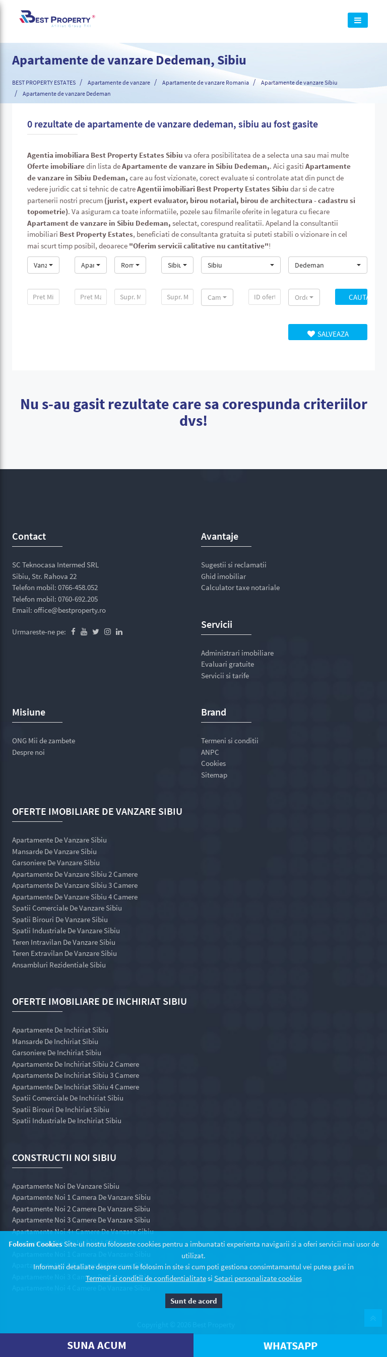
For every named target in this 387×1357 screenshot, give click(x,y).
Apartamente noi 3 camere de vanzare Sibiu (81, 1219)
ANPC (210, 752)
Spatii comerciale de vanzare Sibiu (67, 908)
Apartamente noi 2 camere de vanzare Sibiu (81, 1208)
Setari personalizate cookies (258, 1278)
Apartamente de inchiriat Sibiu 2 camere (75, 1064)
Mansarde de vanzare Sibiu (54, 851)
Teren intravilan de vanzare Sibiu (63, 942)
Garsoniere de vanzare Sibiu (56, 862)
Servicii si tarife (225, 675)
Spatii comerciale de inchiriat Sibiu (67, 1098)
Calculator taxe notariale (240, 587)
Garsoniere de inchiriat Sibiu (56, 1052)
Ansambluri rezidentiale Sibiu (59, 965)
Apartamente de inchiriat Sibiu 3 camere (75, 1075)
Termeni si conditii (230, 740)
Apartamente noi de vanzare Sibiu (65, 1186)
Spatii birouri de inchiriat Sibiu (60, 1109)
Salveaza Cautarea (327, 334)
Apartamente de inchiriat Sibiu (60, 1030)
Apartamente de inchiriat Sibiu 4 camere (75, 1086)
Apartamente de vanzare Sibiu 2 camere (75, 874)
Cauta (358, 297)
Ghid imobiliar (223, 576)
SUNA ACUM (96, 1345)
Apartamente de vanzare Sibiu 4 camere (75, 896)
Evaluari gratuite (227, 664)
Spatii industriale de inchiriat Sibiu (66, 1120)
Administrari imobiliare (237, 653)
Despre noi (28, 752)
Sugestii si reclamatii (234, 564)
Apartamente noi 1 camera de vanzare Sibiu (81, 1197)
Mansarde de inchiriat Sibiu (55, 1041)
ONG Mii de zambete (43, 740)
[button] (43, 265)
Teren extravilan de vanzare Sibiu (64, 953)
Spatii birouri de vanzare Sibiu (60, 919)
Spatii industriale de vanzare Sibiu (66, 930)
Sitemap (214, 775)
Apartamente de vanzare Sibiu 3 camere (75, 885)
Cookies (213, 763)
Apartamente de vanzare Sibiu (59, 840)
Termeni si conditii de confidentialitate (146, 1278)
